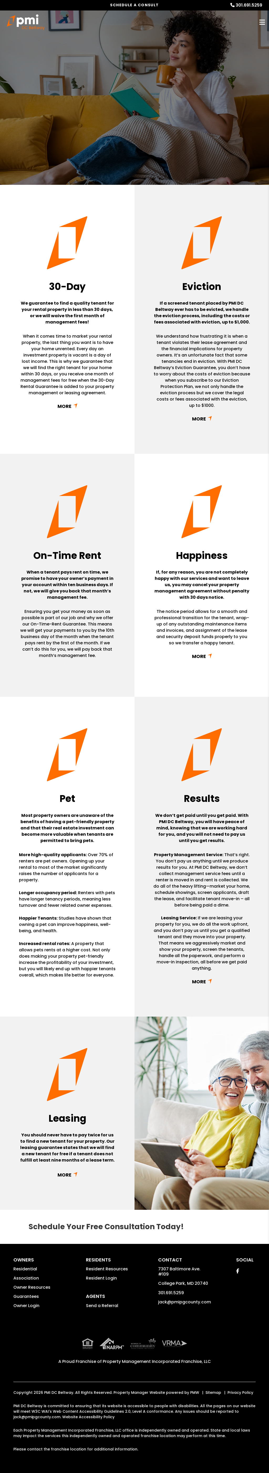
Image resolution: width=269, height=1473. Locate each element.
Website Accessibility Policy (88, 1417)
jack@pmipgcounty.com (184, 1302)
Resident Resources (107, 1269)
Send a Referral (102, 1306)
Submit (182, 133)
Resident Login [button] (101, 1278)
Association (26, 1278)
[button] (237, 1271)
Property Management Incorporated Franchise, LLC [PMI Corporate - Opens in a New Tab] (157, 1361)
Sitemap (213, 1392)
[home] (26, 22)
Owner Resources (31, 1287)
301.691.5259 (249, 5)
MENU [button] (262, 22)
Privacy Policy (240, 1392)
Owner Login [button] (26, 1306)
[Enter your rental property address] (115, 133)
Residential (25, 1269)
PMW (194, 1392)
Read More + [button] (67, 406)
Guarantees (26, 1296)
